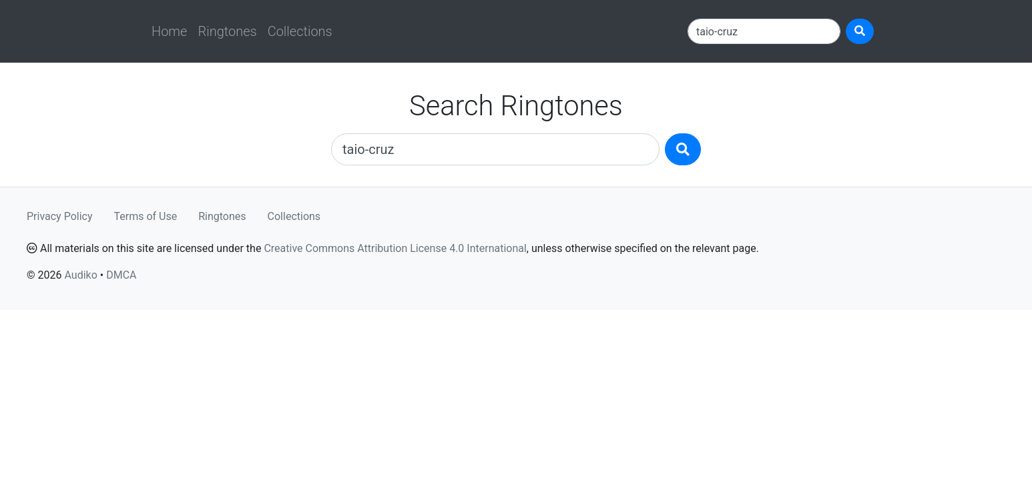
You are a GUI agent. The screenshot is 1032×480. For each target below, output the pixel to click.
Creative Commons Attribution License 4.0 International (395, 248)
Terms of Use (146, 216)
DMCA (121, 275)
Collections (300, 31)
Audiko (80, 275)
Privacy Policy (60, 216)
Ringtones (227, 31)
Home (169, 31)
